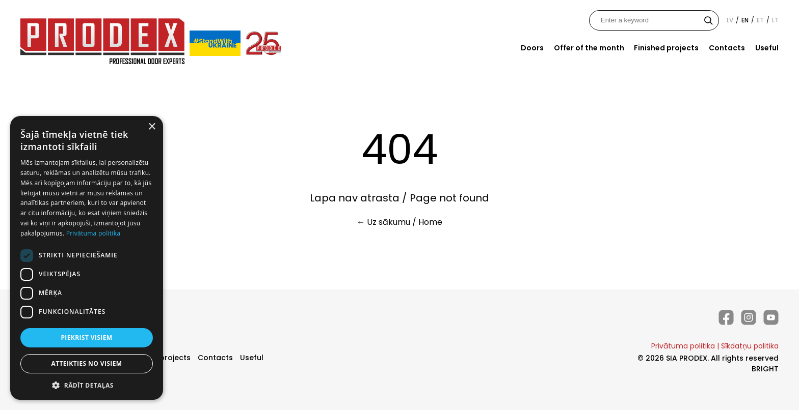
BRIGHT (765, 369)
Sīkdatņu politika (750, 346)
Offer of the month (589, 48)
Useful (767, 48)
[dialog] (86, 258)
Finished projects (666, 48)
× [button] (151, 127)
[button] (86, 385)
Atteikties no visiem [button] (86, 363)
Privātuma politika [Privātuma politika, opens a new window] (93, 233)
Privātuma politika (683, 346)
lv (730, 20)
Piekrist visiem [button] (86, 337)
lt (775, 20)
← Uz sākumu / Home (399, 222)
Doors (532, 48)
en (745, 20)
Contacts (727, 48)
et (760, 20)
